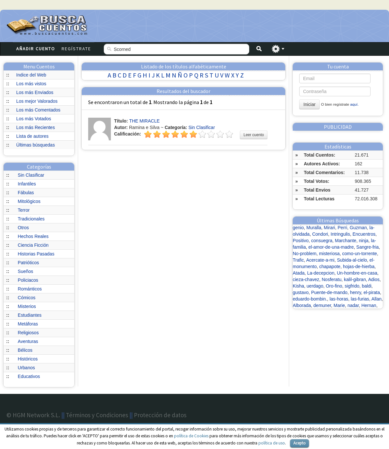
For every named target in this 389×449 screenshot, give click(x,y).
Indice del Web (31, 74)
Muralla (313, 227)
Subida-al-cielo (352, 260)
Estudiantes (29, 315)
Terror (24, 210)
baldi (366, 286)
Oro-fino (334, 286)
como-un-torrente (359, 253)
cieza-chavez (306, 279)
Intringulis (340, 234)
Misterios (27, 306)
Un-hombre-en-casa (357, 273)
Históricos (28, 358)
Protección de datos (160, 415)
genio (298, 227)
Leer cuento (253, 135)
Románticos (30, 288)
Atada (299, 273)
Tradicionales (31, 218)
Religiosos (28, 332)
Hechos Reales (33, 236)
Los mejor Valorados (36, 101)
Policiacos (28, 280)
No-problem (304, 253)
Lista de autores (32, 136)
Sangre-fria (367, 247)
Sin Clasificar (31, 175)
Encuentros (363, 234)
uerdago (315, 286)
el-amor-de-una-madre (331, 247)
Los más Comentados (38, 109)
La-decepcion (320, 273)
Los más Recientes (35, 127)
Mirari (329, 227)
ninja (364, 240)
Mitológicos (29, 201)
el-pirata (371, 292)
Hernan (368, 305)
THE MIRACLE (144, 121)
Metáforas (28, 323)
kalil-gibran (355, 279)
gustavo (301, 292)
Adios (374, 279)
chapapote (329, 266)
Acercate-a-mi (320, 260)
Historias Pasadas (36, 253)
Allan (376, 298)
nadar (353, 305)
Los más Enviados (34, 92)
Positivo (301, 240)
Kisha (298, 286)
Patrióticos (28, 262)
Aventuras (28, 341)
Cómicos (26, 297)
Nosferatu (331, 279)
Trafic (298, 260)
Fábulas (26, 192)
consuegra (321, 240)
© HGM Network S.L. (33, 415)
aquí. (354, 104)
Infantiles (27, 183)
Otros (23, 227)
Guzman (358, 227)
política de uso (271, 443)
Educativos (29, 376)
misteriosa (329, 253)
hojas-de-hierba (358, 266)
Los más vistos (31, 83)
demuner (322, 305)
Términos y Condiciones (97, 415)
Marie (339, 305)
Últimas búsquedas (35, 145)
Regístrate (76, 49)
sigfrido (352, 286)
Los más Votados (33, 118)
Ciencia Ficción (33, 245)
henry (355, 292)
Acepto (299, 443)
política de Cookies (191, 436)
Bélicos (25, 350)
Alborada (302, 305)
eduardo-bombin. (310, 298)
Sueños (25, 271)
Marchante (345, 240)
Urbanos (26, 367)
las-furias (360, 298)
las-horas (339, 298)
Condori (320, 234)
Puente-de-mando (329, 292)
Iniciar (309, 104)
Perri (343, 227)
